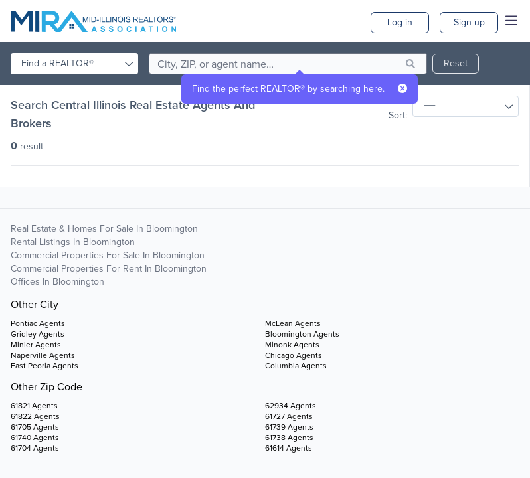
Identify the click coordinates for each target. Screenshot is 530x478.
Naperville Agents (43, 355)
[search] (288, 63)
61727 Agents (289, 416)
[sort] (465, 106)
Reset (456, 63)
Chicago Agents (293, 355)
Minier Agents (36, 344)
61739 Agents (289, 427)
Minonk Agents (292, 344)
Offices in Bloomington (57, 282)
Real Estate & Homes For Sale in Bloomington (104, 229)
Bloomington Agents (302, 334)
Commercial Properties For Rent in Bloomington (109, 269)
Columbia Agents (296, 365)
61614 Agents (288, 448)
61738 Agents (289, 437)
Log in (399, 22)
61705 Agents (35, 427)
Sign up (469, 22)
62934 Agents (290, 405)
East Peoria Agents (44, 365)
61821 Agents (34, 405)
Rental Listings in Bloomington (73, 242)
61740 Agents (35, 437)
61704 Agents (35, 448)
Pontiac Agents (38, 323)
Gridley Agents (37, 334)
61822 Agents (35, 416)
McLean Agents (293, 323)
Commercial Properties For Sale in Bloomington (108, 255)
